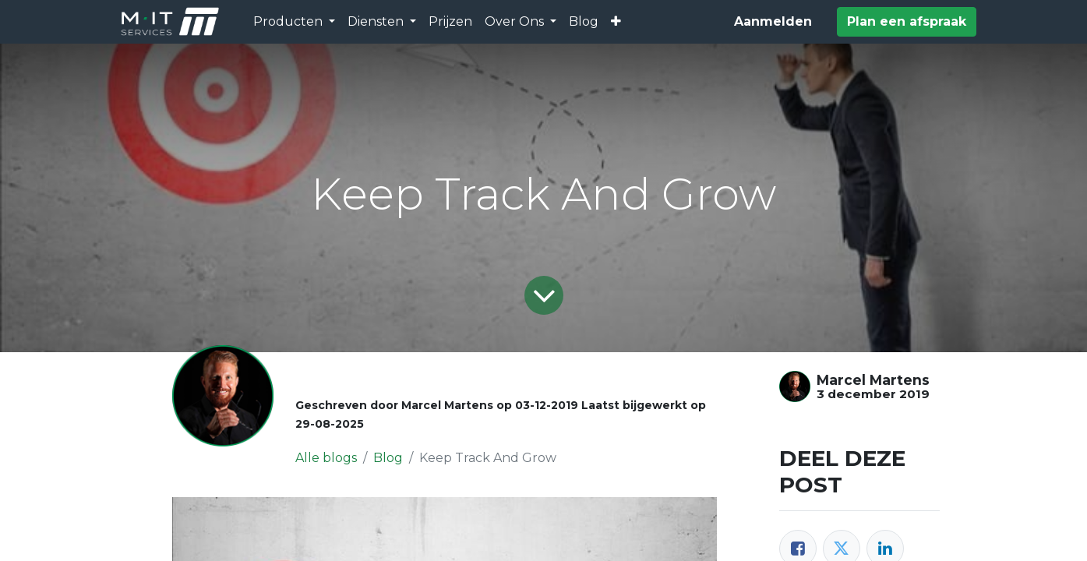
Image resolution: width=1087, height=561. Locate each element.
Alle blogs (326, 457)
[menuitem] (450, 21)
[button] (616, 21)
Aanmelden (773, 21)
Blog (388, 457)
